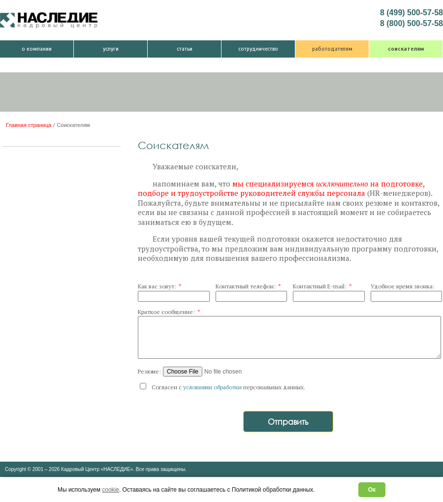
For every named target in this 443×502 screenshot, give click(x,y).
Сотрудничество (258, 48)
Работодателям (332, 48)
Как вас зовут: (160, 286)
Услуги (111, 48)
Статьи (184, 48)
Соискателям (406, 48)
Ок (372, 489)
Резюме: (149, 371)
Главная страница (28, 125)
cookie (110, 489)
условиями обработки (212, 387)
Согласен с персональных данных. (222, 387)
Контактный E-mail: (322, 286)
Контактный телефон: (248, 286)
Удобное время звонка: (403, 286)
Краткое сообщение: (169, 311)
